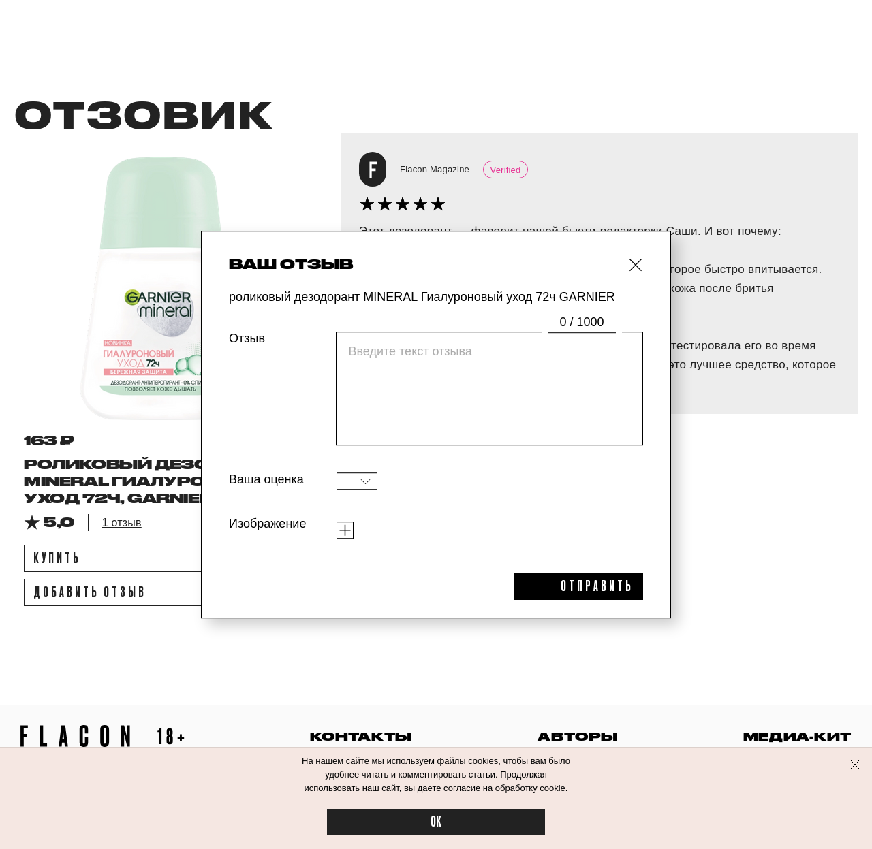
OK (436, 822)
